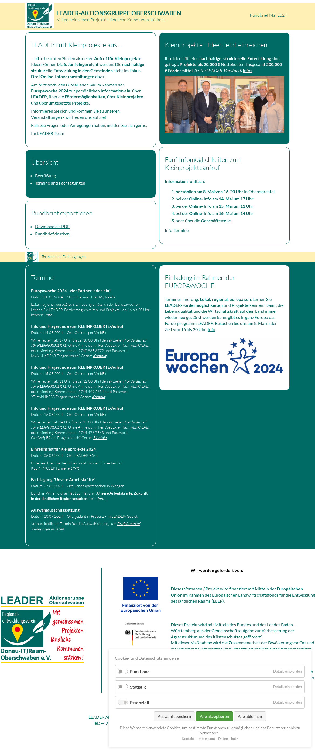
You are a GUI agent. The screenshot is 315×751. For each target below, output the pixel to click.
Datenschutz (228, 738)
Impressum (206, 738)
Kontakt (99, 355)
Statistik (138, 686)
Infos (247, 70)
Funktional (140, 671)
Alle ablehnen (250, 716)
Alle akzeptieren (214, 716)
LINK (74, 468)
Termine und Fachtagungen (60, 182)
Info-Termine (177, 230)
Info (48, 314)
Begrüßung (45, 175)
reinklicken (140, 345)
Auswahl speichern (174, 716)
